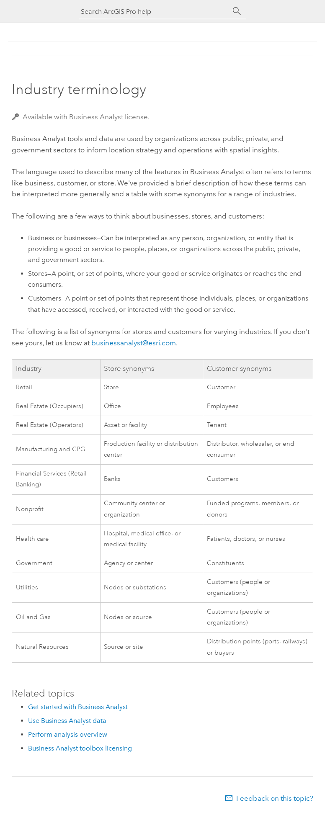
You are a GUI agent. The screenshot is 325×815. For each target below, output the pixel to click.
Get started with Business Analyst (78, 707)
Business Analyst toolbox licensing (80, 748)
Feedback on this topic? (274, 798)
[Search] (237, 11)
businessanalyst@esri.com (133, 343)
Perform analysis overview (67, 734)
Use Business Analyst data (67, 721)
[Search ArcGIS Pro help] (154, 11)
